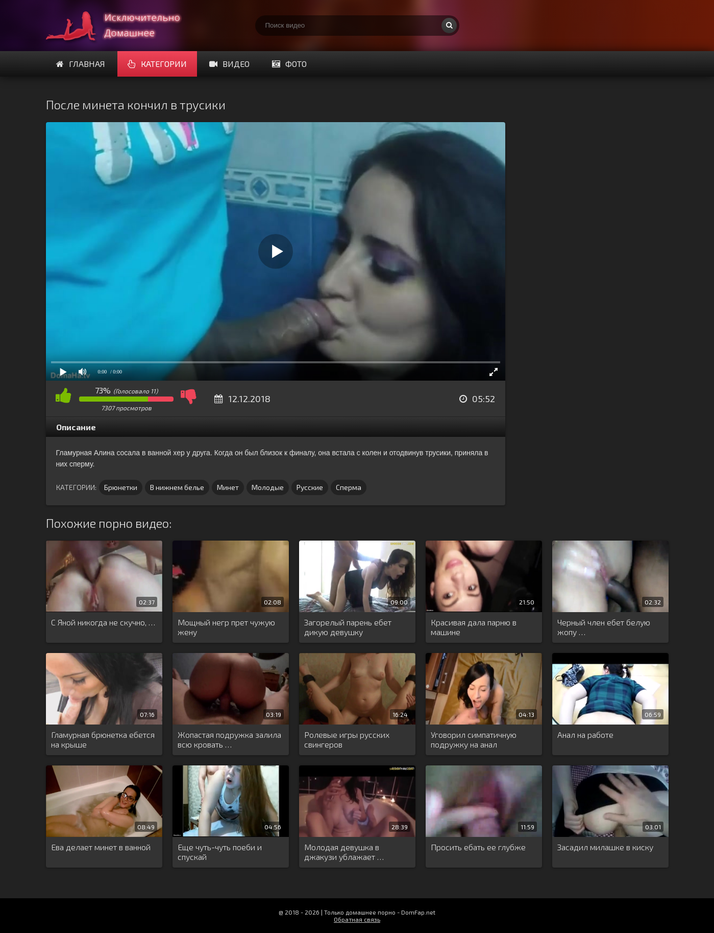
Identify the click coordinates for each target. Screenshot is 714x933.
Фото (289, 63)
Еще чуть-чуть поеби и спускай (220, 851)
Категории (157, 63)
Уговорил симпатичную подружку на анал (473, 739)
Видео (229, 63)
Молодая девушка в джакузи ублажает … (344, 851)
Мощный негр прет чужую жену (226, 627)
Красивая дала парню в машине (473, 627)
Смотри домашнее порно (122, 25)
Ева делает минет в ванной (101, 847)
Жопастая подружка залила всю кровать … (229, 739)
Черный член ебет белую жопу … (603, 627)
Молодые (268, 487)
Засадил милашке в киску (605, 847)
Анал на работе (585, 734)
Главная (80, 63)
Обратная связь (357, 919)
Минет (228, 487)
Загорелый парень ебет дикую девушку (347, 627)
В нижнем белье (177, 487)
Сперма (348, 487)
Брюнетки (120, 487)
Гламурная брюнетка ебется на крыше (103, 739)
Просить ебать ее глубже (478, 847)
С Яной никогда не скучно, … (103, 622)
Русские (310, 487)
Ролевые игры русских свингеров (346, 739)
